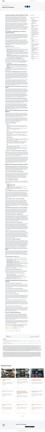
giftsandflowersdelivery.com (6, 345)
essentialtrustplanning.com (12, 352)
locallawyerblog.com (26, 346)
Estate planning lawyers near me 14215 (35, 58)
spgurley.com (4, 347)
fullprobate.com (37, 353)
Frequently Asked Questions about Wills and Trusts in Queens (34, 35)
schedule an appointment (19, 196)
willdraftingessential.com (39, 356)
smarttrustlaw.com (32, 355)
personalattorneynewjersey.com (28, 345)
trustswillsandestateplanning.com (21, 356)
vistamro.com (36, 350)
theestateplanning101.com (35, 355)
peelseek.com (24, 350)
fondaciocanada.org (20, 349)
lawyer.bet (19, 328)
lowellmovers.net (24, 346)
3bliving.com (6, 348)
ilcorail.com (20, 348)
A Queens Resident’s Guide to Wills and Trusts (34, 18)
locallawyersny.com (38, 349)
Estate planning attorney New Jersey (35, 54)
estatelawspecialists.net (33, 352)
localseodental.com (22, 347)
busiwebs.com (4, 350)
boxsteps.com (4, 348)
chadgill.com (9, 345)
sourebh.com (12, 346)
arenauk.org (5, 346)
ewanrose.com (41, 350)
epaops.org (19, 350)
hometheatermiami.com (21, 350)
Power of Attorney (13, 186)
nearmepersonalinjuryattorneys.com (27, 349)
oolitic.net (8, 346)
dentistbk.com (10, 349)
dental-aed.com (37, 346)
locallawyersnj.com (33, 346)
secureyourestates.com (21, 355)
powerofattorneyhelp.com (17, 354)
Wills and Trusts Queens (10, 327)
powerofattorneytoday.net (36, 354)
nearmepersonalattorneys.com (36, 348)
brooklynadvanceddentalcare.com (32, 347)
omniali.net (7, 346)
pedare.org (19, 345)
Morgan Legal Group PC (21, 327)
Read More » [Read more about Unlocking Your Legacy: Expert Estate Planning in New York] (32, 385)
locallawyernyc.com (4, 349)
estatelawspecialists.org (37, 352)
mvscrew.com (22, 346)
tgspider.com (14, 346)
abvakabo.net (25, 345)
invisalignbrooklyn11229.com (31, 349)
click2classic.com (23, 349)
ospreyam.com (18, 346)
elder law (23, 102)
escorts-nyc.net (35, 347)
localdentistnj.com (17, 345)
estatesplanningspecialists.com (23, 353)
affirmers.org (9, 350)
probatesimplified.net (16, 355)
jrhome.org (7, 350)
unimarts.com (29, 346)
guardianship (13, 140)
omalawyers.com (6, 347)
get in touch (23, 120)
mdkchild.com (11, 345)
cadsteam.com (8, 347)
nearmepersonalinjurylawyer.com (38, 345)
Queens (24, 25)
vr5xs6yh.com (26, 347)
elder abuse (17, 246)
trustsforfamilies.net (17, 356)
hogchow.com (35, 345)
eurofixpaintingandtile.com (12, 348)
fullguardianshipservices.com (34, 353)
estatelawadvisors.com (26, 352)
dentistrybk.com (15, 348)
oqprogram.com (33, 345)
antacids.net (20, 346)
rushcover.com (21, 345)
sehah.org (13, 350)
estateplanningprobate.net (11, 353)
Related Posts (32, 38)
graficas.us (31, 345)
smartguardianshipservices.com (29, 355)
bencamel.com (14, 349)
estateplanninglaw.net (4, 353)
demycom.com (16, 346)
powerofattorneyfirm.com (13, 354)
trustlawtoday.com (8, 356)
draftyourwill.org (9, 352)
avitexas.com (18, 347)
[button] (25, 6)
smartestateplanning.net (25, 355)
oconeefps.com (13, 345)
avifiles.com (8, 349)
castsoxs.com (25, 347)
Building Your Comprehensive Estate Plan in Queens (35, 28)
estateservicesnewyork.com (19, 353)
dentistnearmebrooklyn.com (28, 348)
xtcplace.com (15, 350)
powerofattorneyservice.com (28, 354)
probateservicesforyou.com (5, 355)
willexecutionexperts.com (20, 352)
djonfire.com (17, 350)
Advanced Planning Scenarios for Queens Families (35, 30)
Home (3, 5)
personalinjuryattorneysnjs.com (38, 347)
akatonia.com (19, 348)
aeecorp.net (4, 345)
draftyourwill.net (7, 352)
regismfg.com (12, 349)
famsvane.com (31, 348)
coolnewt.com (6, 350)
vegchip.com (15, 345)
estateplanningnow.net (7, 353)
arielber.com (17, 348)
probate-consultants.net (39, 354)
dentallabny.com (33, 348)
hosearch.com (18, 349)
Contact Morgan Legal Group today (9, 325)
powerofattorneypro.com (24, 354)
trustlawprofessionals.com (4, 356)
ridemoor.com (28, 347)
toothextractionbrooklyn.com (35, 349)
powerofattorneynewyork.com (21, 354)
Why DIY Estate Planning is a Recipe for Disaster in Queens (35, 32)
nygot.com (30, 350)
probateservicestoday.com (13, 355)
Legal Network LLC (25, 430)
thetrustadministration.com (39, 355)
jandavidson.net (26, 350)
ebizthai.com (20, 347)
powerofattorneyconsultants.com (9, 354)
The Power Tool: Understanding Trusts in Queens (34, 23)
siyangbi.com (41, 349)
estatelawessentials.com (30, 352)
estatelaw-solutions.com (23, 352)
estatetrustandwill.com (26, 353)
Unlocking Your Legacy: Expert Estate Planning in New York (35, 44)
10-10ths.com (23, 345)
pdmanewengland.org (38, 350)
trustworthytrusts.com (29, 356)
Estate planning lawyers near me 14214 (35, 56)
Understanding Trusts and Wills (34, 42)
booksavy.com (14, 347)
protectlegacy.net (19, 355)
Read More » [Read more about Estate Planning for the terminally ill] (3, 397)
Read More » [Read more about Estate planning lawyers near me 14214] (18, 410)
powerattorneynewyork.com (5, 354)
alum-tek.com (35, 346)
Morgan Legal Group (19, 28)
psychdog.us (7, 348)
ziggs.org (31, 350)
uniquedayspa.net (33, 350)
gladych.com (10, 346)
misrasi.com (30, 346)
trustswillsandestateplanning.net (25, 356)
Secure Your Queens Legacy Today (34, 37)
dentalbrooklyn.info (16, 347)
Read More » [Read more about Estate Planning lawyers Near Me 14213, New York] (32, 397)
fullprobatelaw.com (39, 353)
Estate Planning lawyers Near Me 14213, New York (35, 52)
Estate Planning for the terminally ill (34, 46)
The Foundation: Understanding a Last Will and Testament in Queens (35, 20)
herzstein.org (4, 346)
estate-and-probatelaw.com (16, 352)
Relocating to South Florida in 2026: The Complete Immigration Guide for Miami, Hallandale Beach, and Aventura (35, 49)
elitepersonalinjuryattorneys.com (24, 348)
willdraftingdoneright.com (36, 356)
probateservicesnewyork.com (9, 355)
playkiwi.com (16, 349)
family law (26, 177)
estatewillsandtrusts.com (30, 353)
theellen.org (10, 347)
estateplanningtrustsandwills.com (15, 353)
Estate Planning (19, 330)
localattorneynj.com (11, 350)
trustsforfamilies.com (14, 356)
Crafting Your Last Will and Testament (34, 40)
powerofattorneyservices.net (32, 354)
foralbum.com (9, 348)
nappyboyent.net (28, 350)
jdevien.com (12, 347)
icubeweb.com (7, 349)
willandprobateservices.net (32, 356)
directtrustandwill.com (4, 352)
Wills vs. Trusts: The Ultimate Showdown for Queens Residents (35, 26)
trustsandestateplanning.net (11, 356)
